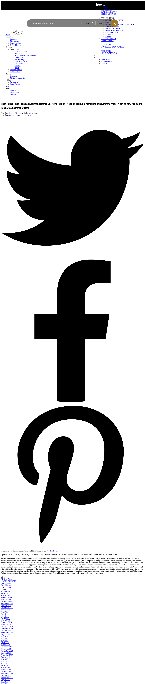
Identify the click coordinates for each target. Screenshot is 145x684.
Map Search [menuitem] (106, 10)
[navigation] (72, 64)
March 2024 (5, 645)
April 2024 (5, 643)
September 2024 (7, 632)
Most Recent (5, 591)
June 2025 (4, 614)
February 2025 (6, 622)
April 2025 (5, 618)
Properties (101, 6)
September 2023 (7, 655)
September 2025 (7, 608)
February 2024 (6, 647)
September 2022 (7, 678)
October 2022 (6, 676)
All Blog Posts (6, 579)
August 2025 (5, 610)
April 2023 (5, 665)
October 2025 (6, 606)
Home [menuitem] (99, 4)
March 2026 (5, 595)
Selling (100, 49)
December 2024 (7, 626)
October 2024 (6, 630)
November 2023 (7, 651)
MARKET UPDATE (8, 581)
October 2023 (6, 653)
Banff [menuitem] (108, 37)
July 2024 (4, 637)
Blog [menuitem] (98, 55)
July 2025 (4, 612)
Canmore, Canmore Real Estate (19, 115)
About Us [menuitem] (105, 59)
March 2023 (5, 667)
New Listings (6, 583)
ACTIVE (115, 17)
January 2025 (6, 624)
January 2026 (6, 599)
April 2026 (5, 593)
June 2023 (4, 661)
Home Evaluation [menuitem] (109, 53)
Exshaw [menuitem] (109, 35)
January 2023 (6, 669)
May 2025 (4, 616)
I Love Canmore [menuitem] (108, 39)
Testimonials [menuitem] (107, 61)
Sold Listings (6, 587)
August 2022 (5, 680)
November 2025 (7, 604)
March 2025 (5, 620)
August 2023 (5, 657)
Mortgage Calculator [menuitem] (112, 47)
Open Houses (6, 585)
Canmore (8, 47)
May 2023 (4, 663)
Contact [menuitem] (105, 63)
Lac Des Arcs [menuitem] (111, 32)
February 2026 (6, 597)
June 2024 (4, 639)
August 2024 (5, 634)
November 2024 (7, 628)
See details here (52, 551)
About (99, 57)
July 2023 (4, 659)
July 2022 (4, 682)
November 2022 (7, 674)
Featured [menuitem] (105, 8)
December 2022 (7, 671)
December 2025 (7, 602)
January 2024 (6, 649)
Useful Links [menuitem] (107, 41)
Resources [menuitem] (106, 45)
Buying (99, 43)
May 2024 (4, 641)
